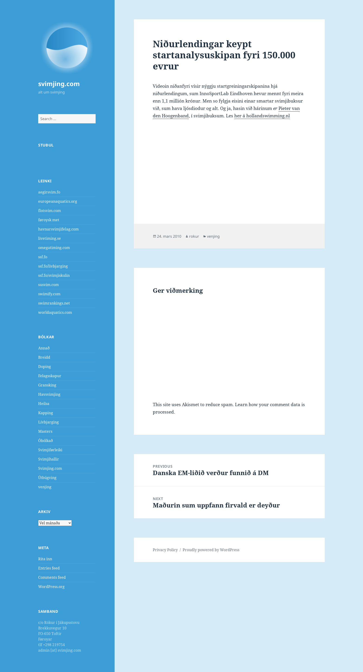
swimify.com (49, 293)
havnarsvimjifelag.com (58, 229)
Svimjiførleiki (50, 449)
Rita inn (45, 558)
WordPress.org (51, 586)
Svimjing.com (50, 468)
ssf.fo (42, 256)
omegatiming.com (54, 247)
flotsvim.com (49, 210)
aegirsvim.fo (49, 192)
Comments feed (52, 577)
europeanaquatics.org (57, 201)
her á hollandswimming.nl (262, 116)
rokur (194, 236)
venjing (44, 486)
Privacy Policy (165, 549)
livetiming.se (49, 238)
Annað (44, 348)
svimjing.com (59, 83)
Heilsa (43, 403)
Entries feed (49, 568)
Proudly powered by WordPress (211, 549)
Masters (45, 431)
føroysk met (48, 219)
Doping (44, 366)
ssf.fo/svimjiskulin (54, 275)
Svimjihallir (48, 459)
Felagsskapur (49, 375)
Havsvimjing (49, 394)
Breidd (44, 357)
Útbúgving (47, 477)
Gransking (47, 385)
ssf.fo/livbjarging (53, 266)
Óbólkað (45, 440)
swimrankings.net (54, 303)
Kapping (45, 412)
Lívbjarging (48, 422)
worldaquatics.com (55, 312)
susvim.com (48, 284)
